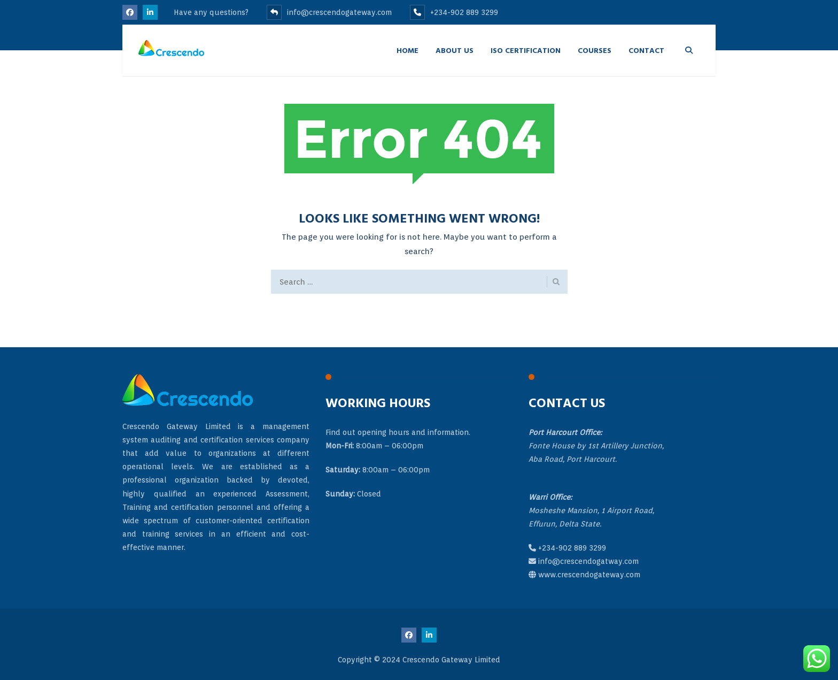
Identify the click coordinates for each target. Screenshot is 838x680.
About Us (455, 50)
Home (407, 50)
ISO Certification (526, 50)
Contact (646, 50)
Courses (594, 50)
